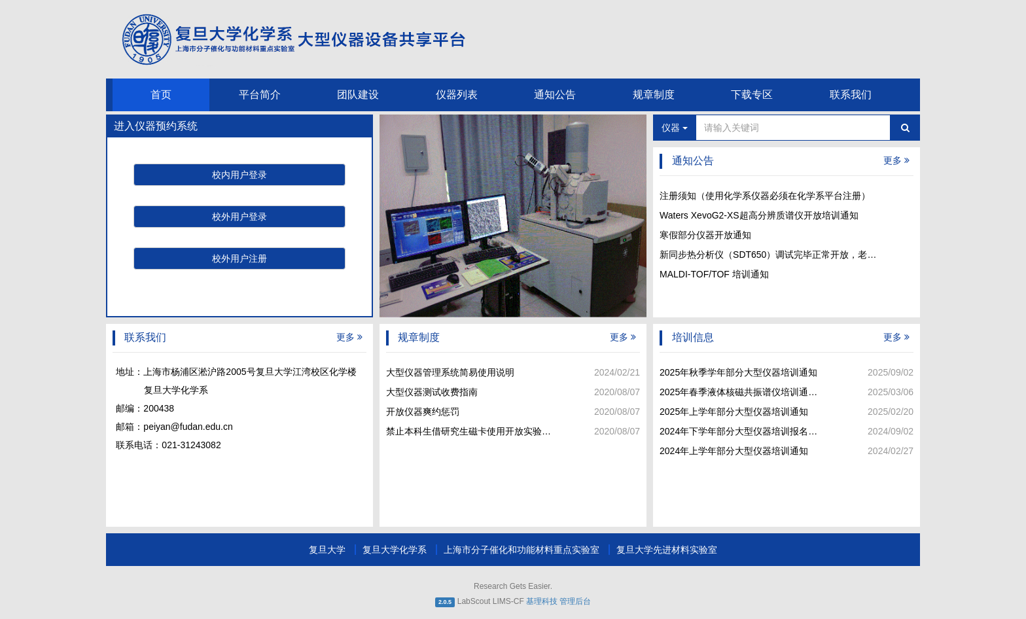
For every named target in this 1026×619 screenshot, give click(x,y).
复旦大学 (328, 549)
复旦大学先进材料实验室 (666, 549)
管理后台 (575, 601)
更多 (896, 160)
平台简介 (260, 94)
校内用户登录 (239, 174)
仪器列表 (457, 94)
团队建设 (358, 94)
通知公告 (555, 94)
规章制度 (654, 94)
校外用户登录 (239, 216)
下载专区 (752, 94)
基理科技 (541, 601)
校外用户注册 (239, 258)
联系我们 (851, 94)
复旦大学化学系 (396, 549)
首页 (160, 94)
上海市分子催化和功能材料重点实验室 (523, 549)
